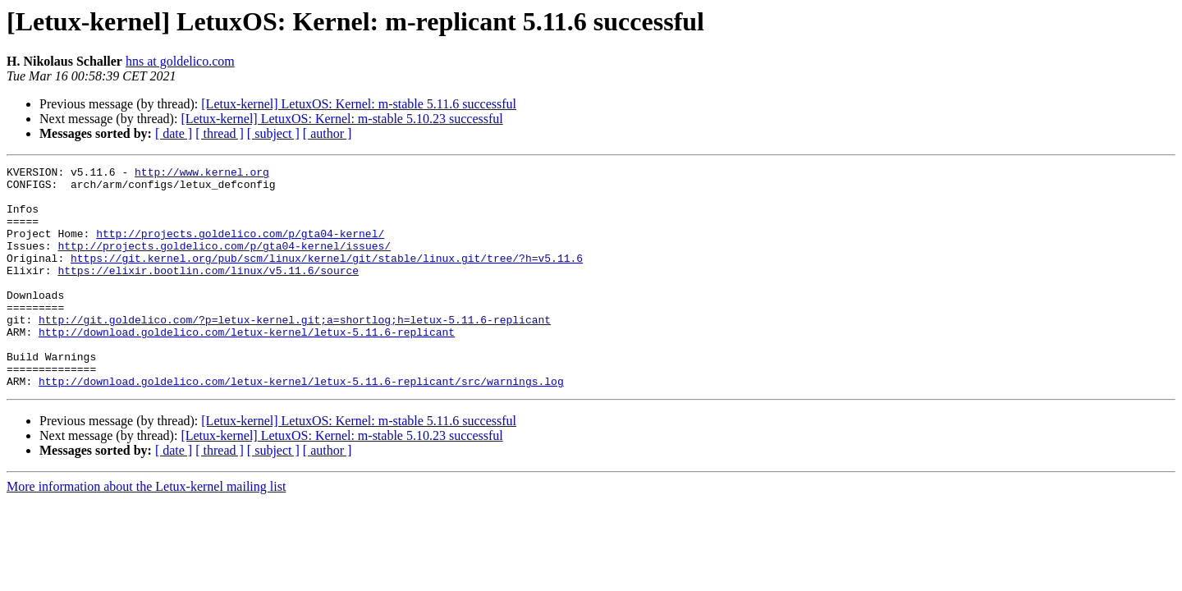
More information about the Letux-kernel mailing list (146, 531)
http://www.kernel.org (202, 174)
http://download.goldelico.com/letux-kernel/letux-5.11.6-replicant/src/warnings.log (301, 425)
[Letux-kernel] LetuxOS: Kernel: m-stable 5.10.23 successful (341, 119)
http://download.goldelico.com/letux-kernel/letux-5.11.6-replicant (247, 366)
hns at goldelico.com (180, 61)
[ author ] (327, 133)
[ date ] (173, 133)
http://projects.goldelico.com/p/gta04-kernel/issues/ (224, 262)
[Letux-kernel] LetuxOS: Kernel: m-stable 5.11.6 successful (358, 104)
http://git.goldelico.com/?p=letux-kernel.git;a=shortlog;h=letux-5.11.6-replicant (295, 351)
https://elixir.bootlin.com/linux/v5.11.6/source (208, 292)
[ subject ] (273, 133)
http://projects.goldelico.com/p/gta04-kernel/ (240, 248)
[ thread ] (219, 133)
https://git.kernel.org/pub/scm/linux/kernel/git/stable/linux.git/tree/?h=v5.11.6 (327, 277)
